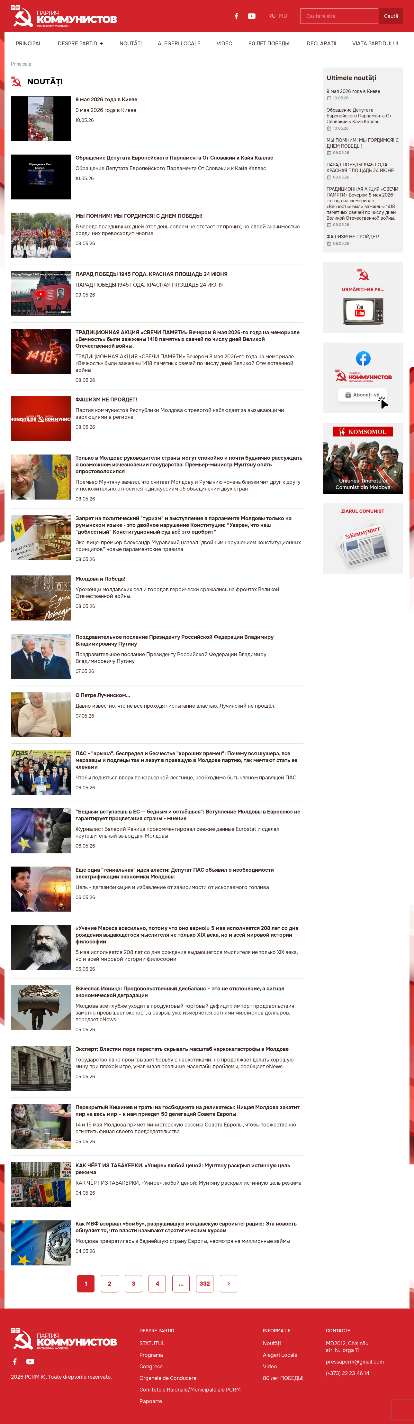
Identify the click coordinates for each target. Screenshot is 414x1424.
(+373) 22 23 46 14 (347, 1373)
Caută (391, 16)
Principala (21, 64)
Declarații (321, 43)
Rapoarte (151, 1401)
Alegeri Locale (179, 43)
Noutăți (131, 43)
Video (224, 43)
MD (283, 16)
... (181, 1283)
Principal (29, 43)
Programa (151, 1355)
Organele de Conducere (168, 1378)
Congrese (151, 1366)
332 (205, 1283)
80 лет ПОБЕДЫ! (269, 43)
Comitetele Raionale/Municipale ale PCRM (190, 1389)
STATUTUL (152, 1343)
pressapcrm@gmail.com (355, 1361)
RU (272, 16)
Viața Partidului (375, 43)
